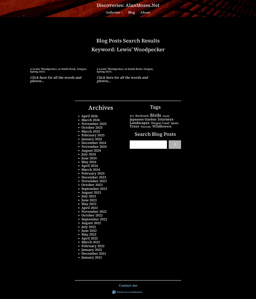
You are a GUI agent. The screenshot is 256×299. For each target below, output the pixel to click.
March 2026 (90, 120)
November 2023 (94, 181)
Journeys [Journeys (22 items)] (165, 119)
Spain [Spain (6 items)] (174, 123)
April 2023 (89, 207)
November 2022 (94, 211)
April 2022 (89, 238)
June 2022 (89, 230)
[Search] (175, 144)
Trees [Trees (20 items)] (134, 126)
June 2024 (89, 158)
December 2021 (93, 253)
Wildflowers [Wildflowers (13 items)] (161, 126)
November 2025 (94, 123)
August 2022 (91, 222)
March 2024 (90, 169)
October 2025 (92, 127)
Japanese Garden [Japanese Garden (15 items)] (143, 119)
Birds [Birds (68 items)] (155, 115)
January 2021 (91, 257)
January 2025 (91, 139)
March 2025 (90, 131)
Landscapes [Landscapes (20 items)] (139, 123)
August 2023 (91, 192)
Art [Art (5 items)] (132, 115)
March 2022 (90, 242)
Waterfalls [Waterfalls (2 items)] (146, 127)
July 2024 (88, 154)
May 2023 (88, 203)
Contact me (128, 285)
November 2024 (94, 146)
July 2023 (88, 196)
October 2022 (92, 215)
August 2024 (91, 150)
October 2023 (92, 184)
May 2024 (88, 161)
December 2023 (93, 177)
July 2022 (88, 226)
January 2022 (91, 249)
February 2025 (92, 135)
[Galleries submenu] (122, 12)
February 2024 (92, 173)
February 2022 (92, 246)
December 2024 (93, 142)
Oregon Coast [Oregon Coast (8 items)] (160, 123)
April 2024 (89, 165)
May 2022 (88, 234)
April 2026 (89, 116)
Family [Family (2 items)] (166, 116)
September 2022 (94, 219)
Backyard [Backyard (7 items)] (142, 115)
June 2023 (89, 200)
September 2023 (94, 188)
